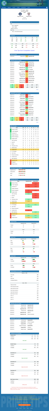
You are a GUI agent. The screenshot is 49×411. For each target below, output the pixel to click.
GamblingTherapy (25, 402)
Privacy (20, 408)
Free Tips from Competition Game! (24, 50)
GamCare (31, 402)
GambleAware (18, 402)
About (28, 408)
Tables (9, 7)
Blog (29, 7)
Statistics (23, 7)
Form (18, 7)
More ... (37, 89)
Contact (31, 408)
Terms (24, 408)
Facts (14, 7)
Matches (4, 7)
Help (17, 408)
